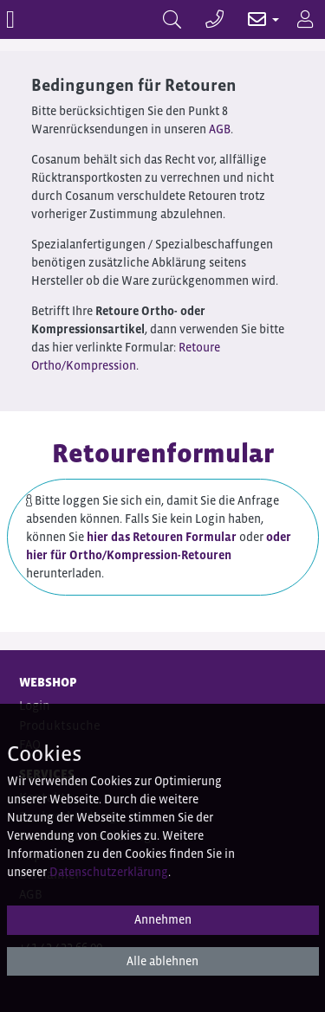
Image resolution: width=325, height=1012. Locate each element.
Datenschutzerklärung (108, 872)
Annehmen (163, 919)
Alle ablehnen (162, 961)
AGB (220, 129)
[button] (254, 19)
